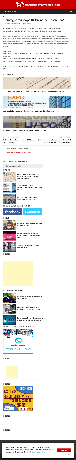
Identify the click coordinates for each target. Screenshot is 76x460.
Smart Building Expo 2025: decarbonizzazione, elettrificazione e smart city (31, 111)
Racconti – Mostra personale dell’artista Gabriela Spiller (24, 131)
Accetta (64, 450)
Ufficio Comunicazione (24, 23)
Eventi (5, 16)
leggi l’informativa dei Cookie (35, 452)
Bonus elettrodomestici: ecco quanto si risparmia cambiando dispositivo (30, 319)
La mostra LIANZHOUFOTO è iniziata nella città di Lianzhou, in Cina (28, 235)
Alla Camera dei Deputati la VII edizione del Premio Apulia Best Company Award (33, 91)
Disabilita (67, 454)
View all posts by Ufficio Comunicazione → (19, 152)
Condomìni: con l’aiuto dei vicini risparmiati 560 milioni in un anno (28, 308)
